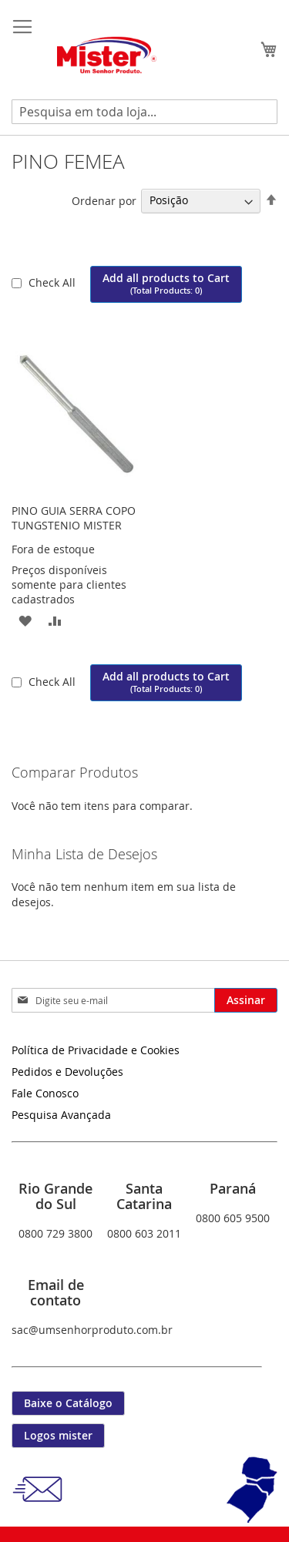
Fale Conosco (45, 1093)
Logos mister (58, 1435)
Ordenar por (104, 200)
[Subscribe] (245, 1000)
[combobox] (144, 111)
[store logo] (107, 56)
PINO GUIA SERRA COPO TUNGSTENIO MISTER (74, 517)
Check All (54, 282)
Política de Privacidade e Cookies (96, 1050)
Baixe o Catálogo (68, 1403)
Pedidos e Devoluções (67, 1071)
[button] (25, 619)
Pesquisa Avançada (61, 1114)
